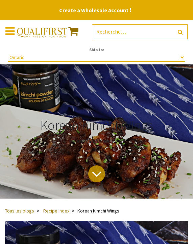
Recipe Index (56, 211)
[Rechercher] (180, 32)
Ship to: (96, 49)
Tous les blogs (19, 211)
